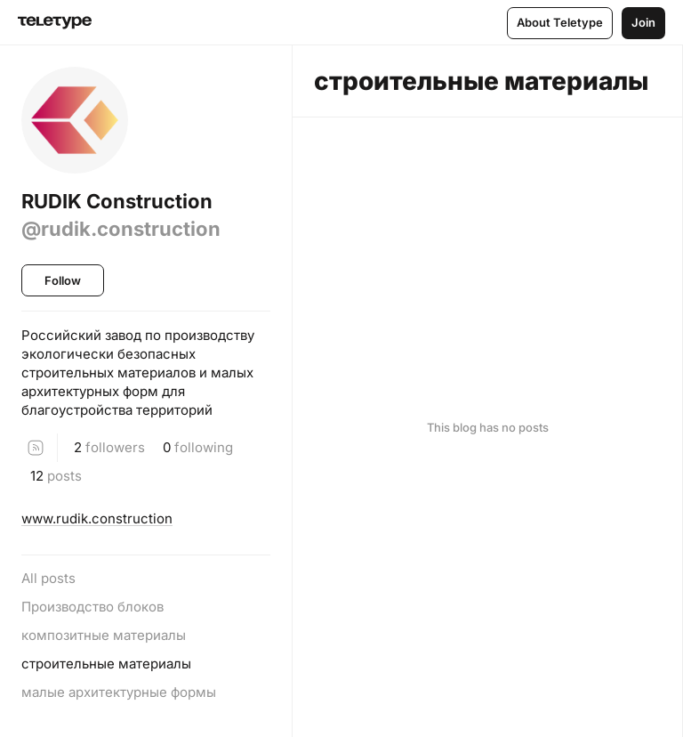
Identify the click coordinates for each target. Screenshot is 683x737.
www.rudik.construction (97, 518)
